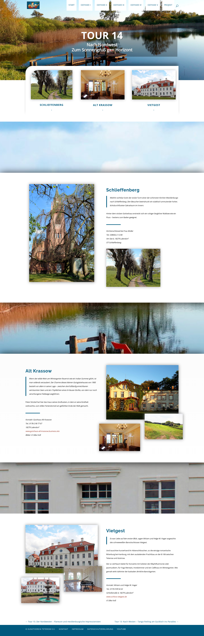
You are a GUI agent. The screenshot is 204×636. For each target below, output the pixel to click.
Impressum (78, 629)
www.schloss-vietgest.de (116, 596)
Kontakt (63, 629)
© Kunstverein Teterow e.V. (40, 629)
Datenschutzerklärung (100, 629)
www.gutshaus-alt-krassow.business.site (42, 431)
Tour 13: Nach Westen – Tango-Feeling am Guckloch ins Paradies (146, 621)
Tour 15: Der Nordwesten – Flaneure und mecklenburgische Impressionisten (63, 621)
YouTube (121, 629)
